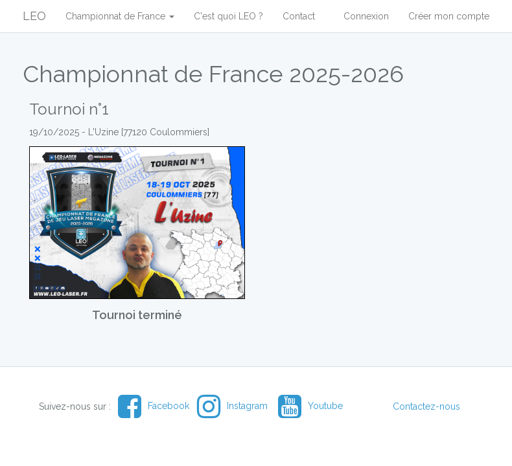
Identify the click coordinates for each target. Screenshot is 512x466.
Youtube (310, 406)
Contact (299, 16)
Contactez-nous (426, 406)
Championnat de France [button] (119, 16)
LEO (34, 16)
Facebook (153, 406)
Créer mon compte (448, 16)
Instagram (232, 406)
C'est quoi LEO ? (228, 16)
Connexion (366, 16)
